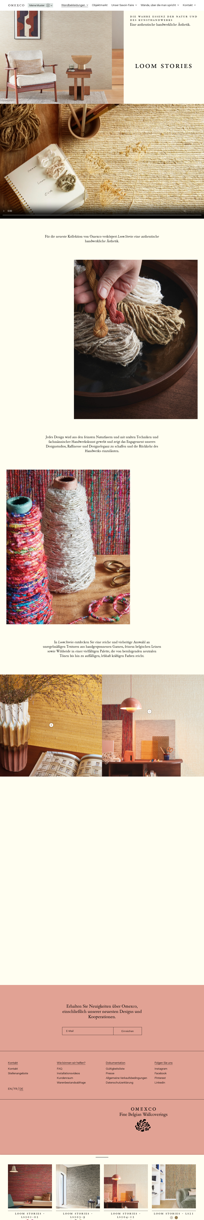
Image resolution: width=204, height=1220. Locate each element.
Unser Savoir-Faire (123, 5)
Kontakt (188, 5)
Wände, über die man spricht (159, 5)
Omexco (16, 5)
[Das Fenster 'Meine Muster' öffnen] (40, 5)
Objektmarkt (100, 5)
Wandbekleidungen (73, 5)
